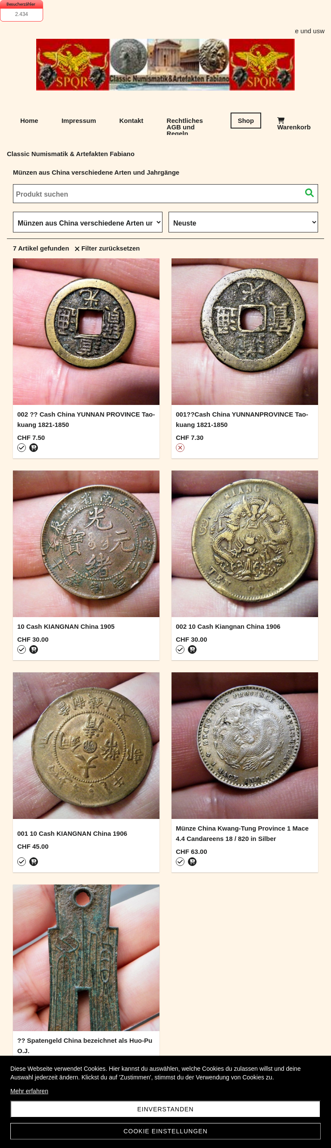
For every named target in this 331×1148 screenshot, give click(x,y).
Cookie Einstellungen (165, 1131)
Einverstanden (165, 1109)
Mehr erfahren (29, 1091)
